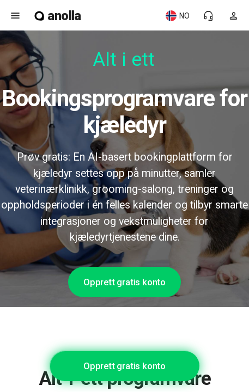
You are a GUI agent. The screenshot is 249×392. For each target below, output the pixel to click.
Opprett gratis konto (124, 282)
